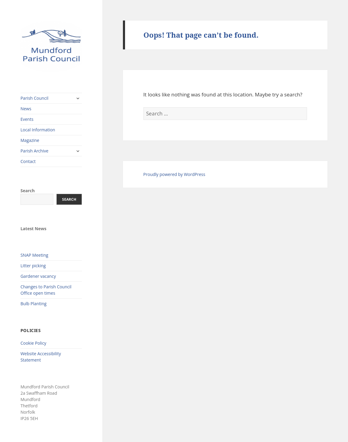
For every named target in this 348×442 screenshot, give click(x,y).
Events (26, 119)
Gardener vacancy (38, 276)
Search (27, 190)
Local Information (37, 130)
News (25, 108)
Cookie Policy (33, 343)
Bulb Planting (33, 303)
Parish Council (34, 98)
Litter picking (33, 265)
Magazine (29, 140)
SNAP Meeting (34, 255)
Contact (28, 161)
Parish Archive (34, 151)
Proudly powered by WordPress (174, 174)
